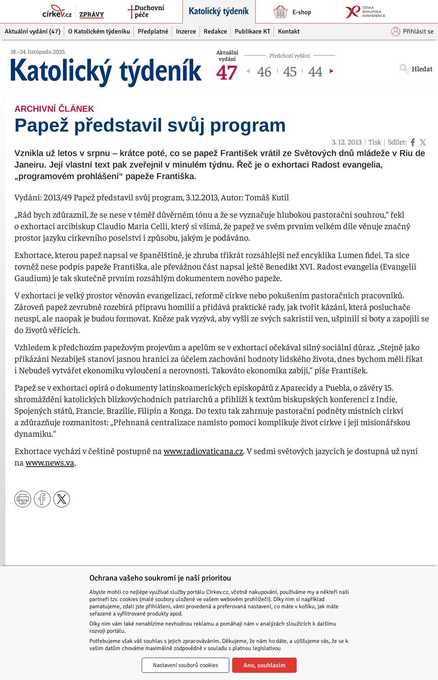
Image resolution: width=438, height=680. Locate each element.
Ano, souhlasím (264, 665)
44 (315, 71)
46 (264, 71)
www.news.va (50, 462)
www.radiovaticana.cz (203, 450)
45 (290, 71)
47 (226, 71)
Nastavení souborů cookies (185, 665)
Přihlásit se (412, 31)
